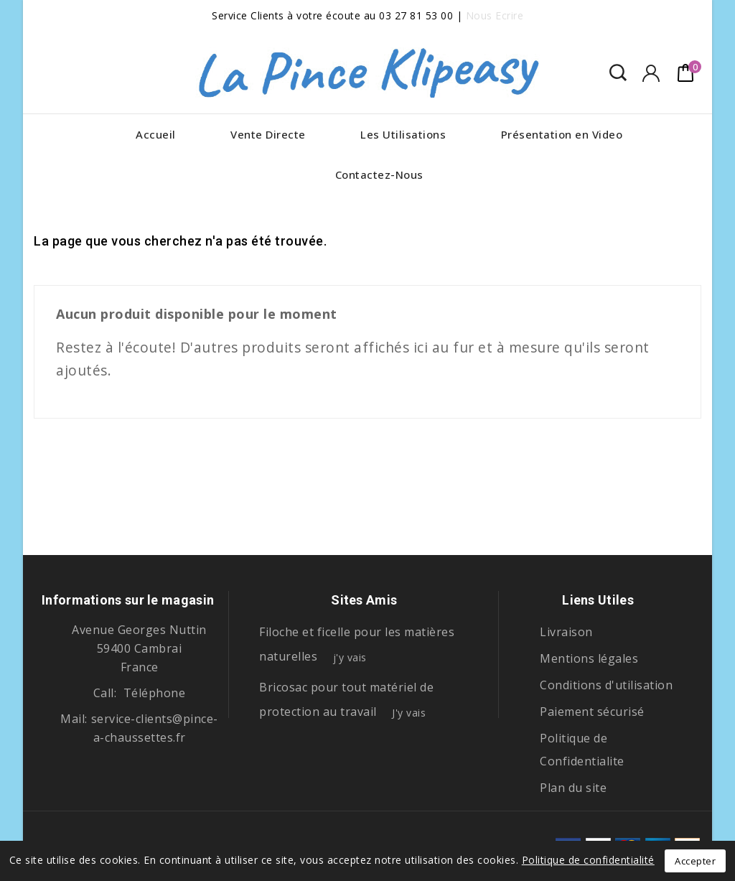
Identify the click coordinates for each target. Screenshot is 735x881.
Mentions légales (589, 658)
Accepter (695, 860)
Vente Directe (268, 134)
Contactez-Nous (379, 174)
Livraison (566, 632)
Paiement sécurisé (592, 711)
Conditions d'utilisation (606, 685)
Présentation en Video (562, 134)
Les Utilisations (403, 134)
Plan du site (573, 788)
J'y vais (409, 712)
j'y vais (350, 657)
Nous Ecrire (495, 15)
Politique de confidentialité (588, 860)
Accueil (156, 134)
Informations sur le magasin (128, 599)
